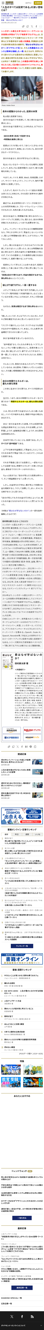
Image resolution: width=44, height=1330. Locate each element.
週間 (27, 834)
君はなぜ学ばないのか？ (14, 20)
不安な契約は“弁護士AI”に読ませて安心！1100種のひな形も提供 (22, 1186)
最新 (6, 834)
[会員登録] (38, 3)
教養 (2, 20)
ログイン (28, 3)
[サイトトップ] (8, 3)
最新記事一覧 (22, 1288)
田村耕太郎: (22, 16)
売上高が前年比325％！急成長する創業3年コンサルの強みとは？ (22, 1178)
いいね (37, 834)
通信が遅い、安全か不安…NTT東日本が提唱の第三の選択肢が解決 (22, 1210)
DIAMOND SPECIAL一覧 (11, 1298)
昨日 (17, 834)
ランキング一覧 (22, 946)
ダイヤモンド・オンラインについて (13, 1326)
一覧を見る (22, 1218)
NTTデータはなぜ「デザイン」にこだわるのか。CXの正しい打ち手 (22, 1202)
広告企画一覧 (6, 1304)
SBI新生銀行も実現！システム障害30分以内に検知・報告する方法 (22, 1194)
